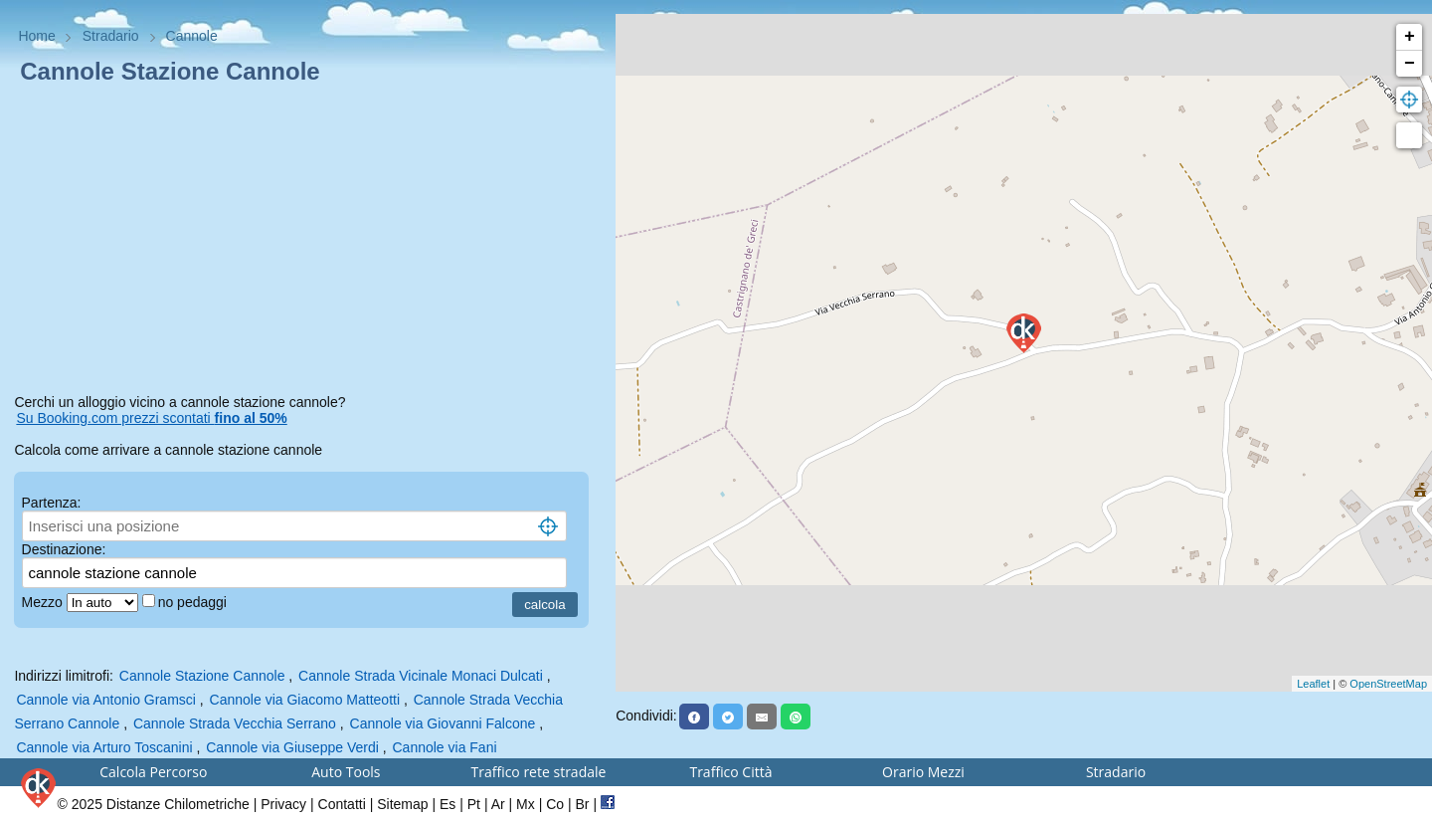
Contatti (342, 804)
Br (583, 804)
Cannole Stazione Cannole (202, 676)
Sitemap (402, 804)
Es (447, 804)
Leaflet (1313, 684)
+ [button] (1409, 37)
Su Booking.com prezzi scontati (151, 418)
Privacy (283, 804)
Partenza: (52, 503)
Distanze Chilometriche (178, 804)
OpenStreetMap (1388, 684)
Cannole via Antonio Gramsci (106, 700)
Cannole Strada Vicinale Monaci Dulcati (420, 676)
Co (555, 804)
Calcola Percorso (153, 771)
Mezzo (44, 602)
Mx (525, 804)
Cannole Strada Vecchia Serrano (236, 723)
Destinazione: (64, 549)
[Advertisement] (307, 242)
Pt (473, 804)
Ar (498, 804)
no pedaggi (194, 602)
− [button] (1409, 64)
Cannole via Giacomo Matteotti (305, 700)
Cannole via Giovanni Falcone (443, 723)
